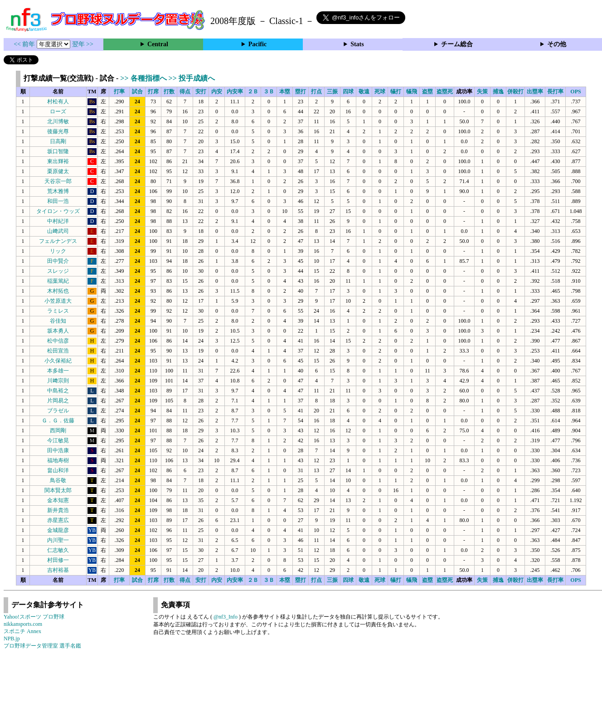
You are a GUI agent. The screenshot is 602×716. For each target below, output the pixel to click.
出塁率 (535, 91)
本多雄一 (58, 371)
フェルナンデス (58, 241)
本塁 (284, 91)
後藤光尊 (58, 131)
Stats (357, 44)
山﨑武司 (58, 231)
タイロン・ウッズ (58, 211)
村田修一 (58, 560)
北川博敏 (58, 121)
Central (157, 44)
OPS (575, 91)
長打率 (555, 91)
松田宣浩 (58, 351)
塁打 (300, 91)
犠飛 (411, 91)
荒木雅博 (58, 191)
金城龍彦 (58, 530)
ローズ (58, 111)
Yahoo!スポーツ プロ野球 (34, 617)
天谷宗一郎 (58, 181)
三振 (332, 91)
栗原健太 (58, 171)
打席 (153, 91)
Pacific (257, 44)
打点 (316, 91)
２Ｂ (253, 91)
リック (58, 251)
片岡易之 (58, 400)
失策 (482, 91)
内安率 (235, 91)
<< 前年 (25, 44)
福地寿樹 (58, 460)
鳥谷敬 (58, 480)
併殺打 (515, 91)
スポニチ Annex (22, 631)
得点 (185, 91)
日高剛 (58, 141)
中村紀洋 (58, 221)
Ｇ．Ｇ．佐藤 (58, 420)
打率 (119, 91)
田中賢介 (58, 261)
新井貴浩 (58, 510)
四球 (348, 91)
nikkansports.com (23, 624)
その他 (556, 44)
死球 (379, 91)
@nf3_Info (226, 617)
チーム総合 (457, 44)
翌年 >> (82, 44)
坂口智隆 (58, 151)
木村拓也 (58, 291)
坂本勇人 (58, 331)
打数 (169, 91)
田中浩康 (58, 450)
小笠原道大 (58, 301)
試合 (137, 91)
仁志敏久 (58, 550)
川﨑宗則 (58, 380)
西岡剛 (58, 430)
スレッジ (58, 271)
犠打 (395, 91)
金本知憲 (58, 500)
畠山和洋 (58, 470)
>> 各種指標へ (144, 78)
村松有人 (58, 101)
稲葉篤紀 (58, 281)
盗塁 (427, 91)
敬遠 (364, 91)
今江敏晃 (58, 440)
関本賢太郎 (58, 490)
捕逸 (498, 91)
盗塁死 (445, 91)
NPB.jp (12, 638)
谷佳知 (58, 321)
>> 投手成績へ (192, 78)
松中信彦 (58, 341)
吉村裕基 (58, 570)
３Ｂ (268, 91)
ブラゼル (58, 410)
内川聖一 (58, 540)
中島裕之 (58, 390)
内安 (216, 91)
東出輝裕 (58, 161)
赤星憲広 (58, 520)
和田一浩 (58, 201)
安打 (200, 91)
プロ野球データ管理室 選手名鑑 (42, 646)
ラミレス (58, 311)
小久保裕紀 (58, 361)
